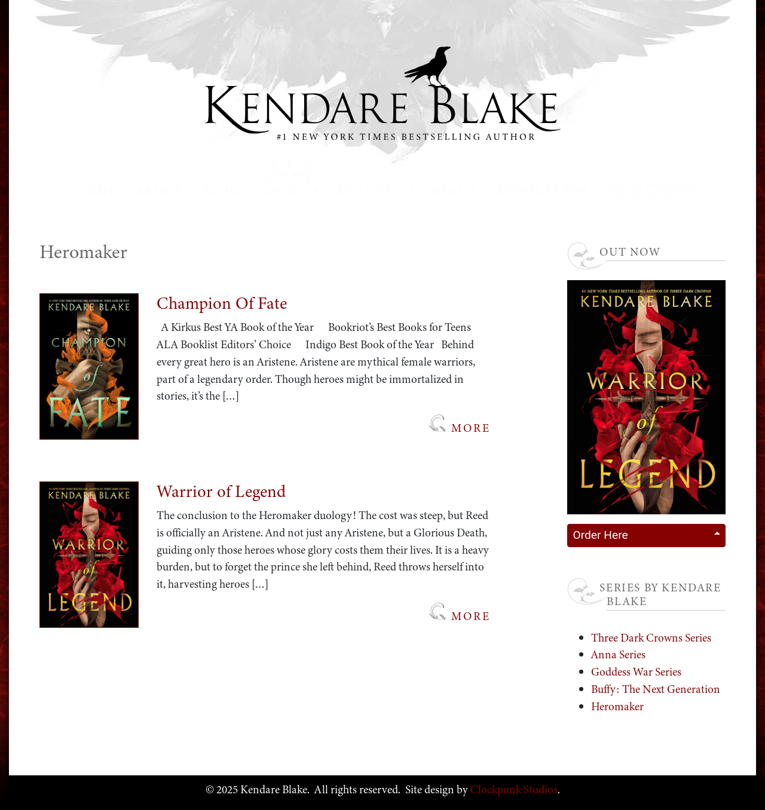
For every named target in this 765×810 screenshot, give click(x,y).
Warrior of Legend (221, 491)
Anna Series (618, 654)
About (159, 191)
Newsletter (543, 191)
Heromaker (617, 706)
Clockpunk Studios (513, 789)
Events (364, 191)
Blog (221, 191)
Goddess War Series (636, 672)
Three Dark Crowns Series (651, 638)
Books (284, 191)
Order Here (600, 535)
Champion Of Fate (222, 303)
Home (96, 191)
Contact (444, 191)
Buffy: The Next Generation (655, 689)
